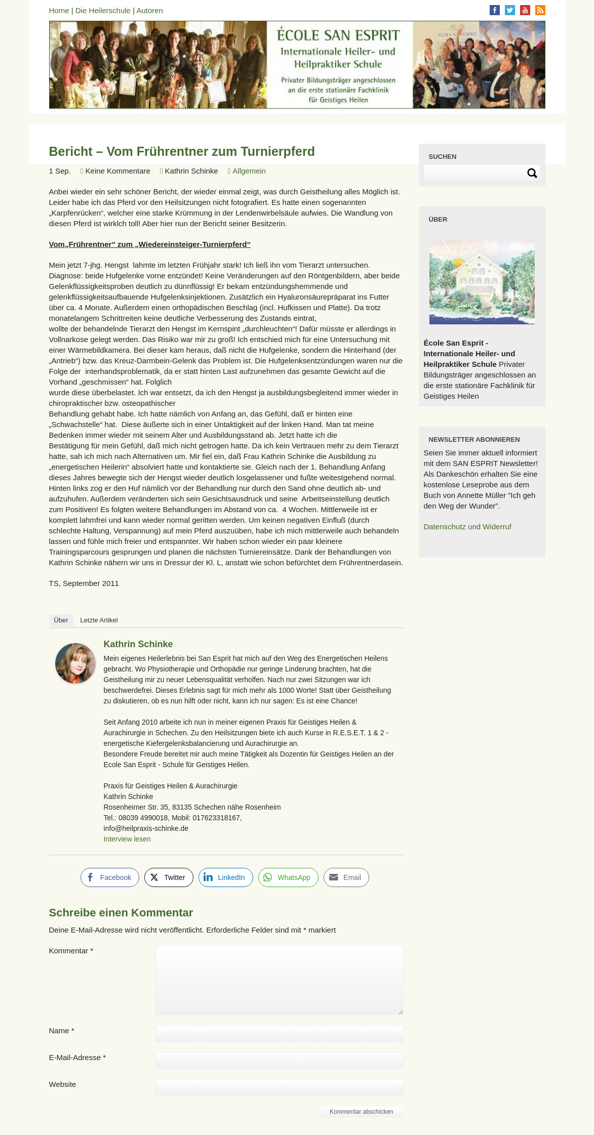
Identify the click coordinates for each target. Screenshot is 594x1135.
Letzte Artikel (98, 620)
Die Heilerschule (103, 10)
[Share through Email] (346, 877)
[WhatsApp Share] (288, 877)
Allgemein (249, 170)
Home (59, 10)
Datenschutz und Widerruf (467, 526)
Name (61, 1030)
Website (62, 1084)
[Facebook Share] (110, 877)
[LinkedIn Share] (226, 877)
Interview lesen (127, 839)
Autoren (149, 10)
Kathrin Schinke (138, 644)
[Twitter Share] (168, 877)
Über (61, 620)
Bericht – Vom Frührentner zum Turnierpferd (182, 151)
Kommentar (71, 950)
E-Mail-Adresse (77, 1057)
